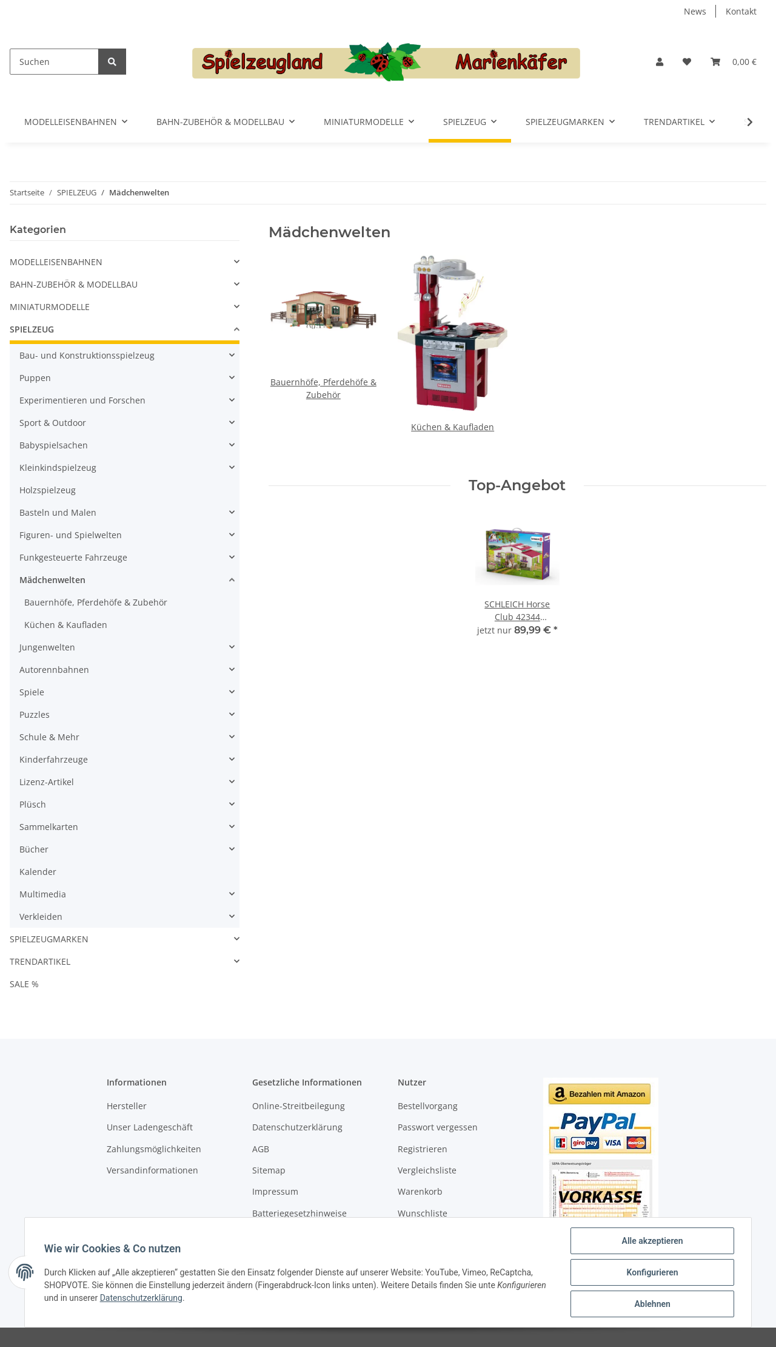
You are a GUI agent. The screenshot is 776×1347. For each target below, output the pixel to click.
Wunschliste (422, 1213)
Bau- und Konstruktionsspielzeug (87, 355)
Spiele (31, 692)
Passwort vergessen (438, 1127)
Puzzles (34, 714)
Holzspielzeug (47, 490)
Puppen (35, 377)
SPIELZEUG (32, 329)
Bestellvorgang (428, 1106)
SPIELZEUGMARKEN (49, 939)
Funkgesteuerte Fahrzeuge (73, 557)
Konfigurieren (652, 1272)
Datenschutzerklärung (297, 1127)
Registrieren (422, 1149)
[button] (659, 62)
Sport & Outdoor (52, 422)
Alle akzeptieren (652, 1241)
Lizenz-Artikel (46, 782)
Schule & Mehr (49, 737)
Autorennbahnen (54, 669)
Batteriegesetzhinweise (299, 1213)
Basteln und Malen (57, 512)
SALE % (24, 984)
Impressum (275, 1191)
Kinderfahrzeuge (53, 759)
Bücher (33, 849)
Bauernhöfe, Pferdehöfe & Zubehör (95, 602)
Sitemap (269, 1170)
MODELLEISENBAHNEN (56, 262)
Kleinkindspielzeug (57, 467)
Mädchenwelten (52, 580)
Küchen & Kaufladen (452, 427)
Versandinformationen (152, 1170)
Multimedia (42, 894)
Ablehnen (652, 1304)
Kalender (37, 871)
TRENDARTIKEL (40, 961)
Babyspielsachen (53, 445)
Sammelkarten (48, 826)
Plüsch (32, 804)
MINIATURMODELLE (50, 306)
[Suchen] (54, 62)
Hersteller (127, 1106)
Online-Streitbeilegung (298, 1106)
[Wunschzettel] (687, 62)
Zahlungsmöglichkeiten (154, 1149)
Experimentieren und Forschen (82, 400)
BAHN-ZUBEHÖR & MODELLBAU (74, 284)
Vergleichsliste (427, 1170)
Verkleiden (40, 916)
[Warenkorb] (733, 62)
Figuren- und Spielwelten (70, 535)
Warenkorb (420, 1191)
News (695, 11)
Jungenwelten (47, 647)
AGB (260, 1149)
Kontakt (741, 11)
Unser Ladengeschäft (150, 1127)
